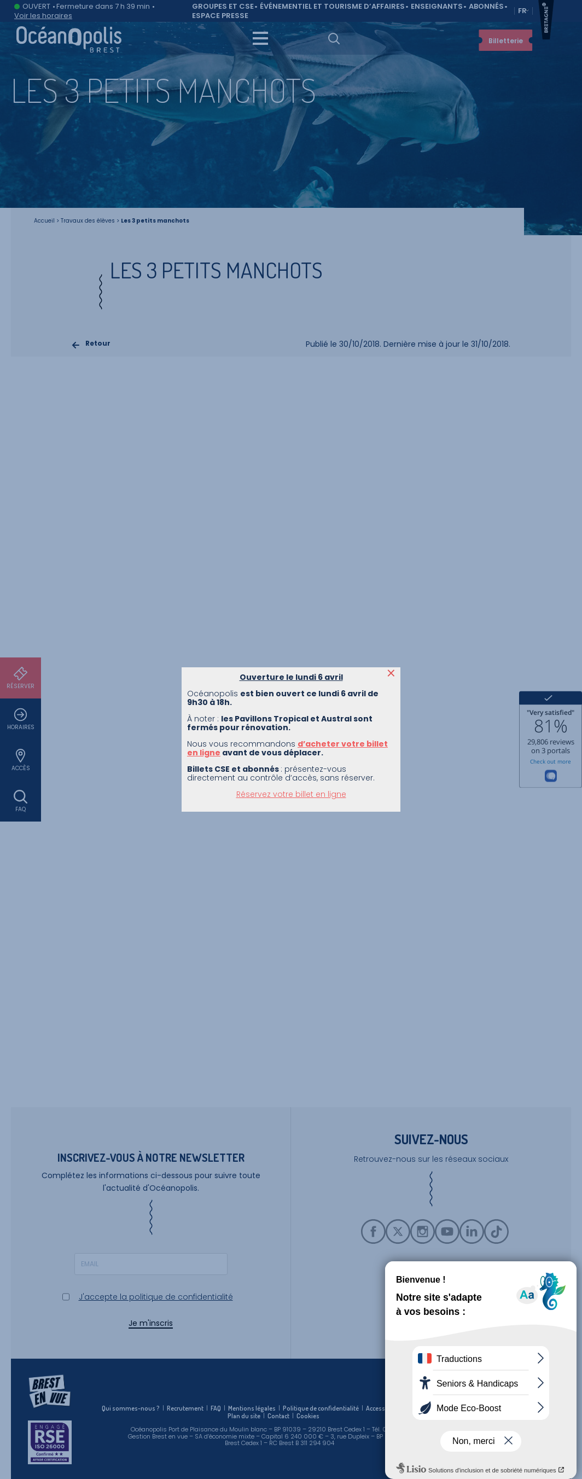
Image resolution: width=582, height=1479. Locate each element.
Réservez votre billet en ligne (291, 251)
